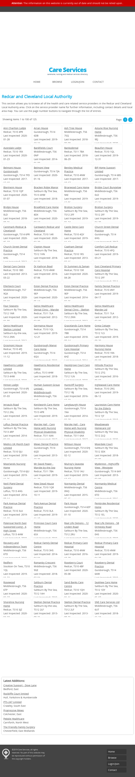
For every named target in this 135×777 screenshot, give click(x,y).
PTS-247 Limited (12, 702)
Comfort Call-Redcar (106, 246)
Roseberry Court (73, 562)
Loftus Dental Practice (15, 424)
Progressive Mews (13, 710)
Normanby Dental (74, 483)
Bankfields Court (43, 147)
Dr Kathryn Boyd (43, 266)
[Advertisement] (67, 37)
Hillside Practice (104, 365)
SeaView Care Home (106, 582)
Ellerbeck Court (12, 286)
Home (36, 81)
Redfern (8, 562)
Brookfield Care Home (46, 207)
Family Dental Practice (107, 286)
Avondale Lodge (12, 147)
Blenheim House (12, 187)
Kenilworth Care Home (47, 404)
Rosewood (9, 582)
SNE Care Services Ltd (107, 602)
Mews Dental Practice (46, 444)
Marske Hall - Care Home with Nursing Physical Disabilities (45, 428)
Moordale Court (104, 444)
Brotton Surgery (73, 207)
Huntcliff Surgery (74, 384)
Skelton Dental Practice (47, 602)
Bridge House (11, 207)
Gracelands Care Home (77, 325)
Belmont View (41, 167)
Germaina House (43, 325)
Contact (98, 81)
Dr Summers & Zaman (76, 266)
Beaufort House (103, 147)
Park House (70, 503)
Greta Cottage (102, 325)
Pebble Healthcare (13, 718)
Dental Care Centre (14, 266)
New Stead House (44, 483)
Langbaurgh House (75, 404)
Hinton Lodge (11, 384)
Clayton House (42, 246)
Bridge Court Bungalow (108, 187)
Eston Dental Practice (46, 286)
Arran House (41, 128)
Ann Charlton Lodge (14, 128)
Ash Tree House (73, 128)
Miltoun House (72, 444)
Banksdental (71, 147)
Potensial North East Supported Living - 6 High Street (15, 526)
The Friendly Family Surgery (19, 727)
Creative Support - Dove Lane (20, 685)
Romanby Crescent (44, 562)
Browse (57, 81)
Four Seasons (11, 305)
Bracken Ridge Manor (46, 187)
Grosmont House (12, 345)
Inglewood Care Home (107, 384)
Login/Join (77, 81)
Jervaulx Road (11, 404)
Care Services (67, 70)
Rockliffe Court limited (16, 693)
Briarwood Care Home (76, 187)
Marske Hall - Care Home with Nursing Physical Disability (75, 428)
